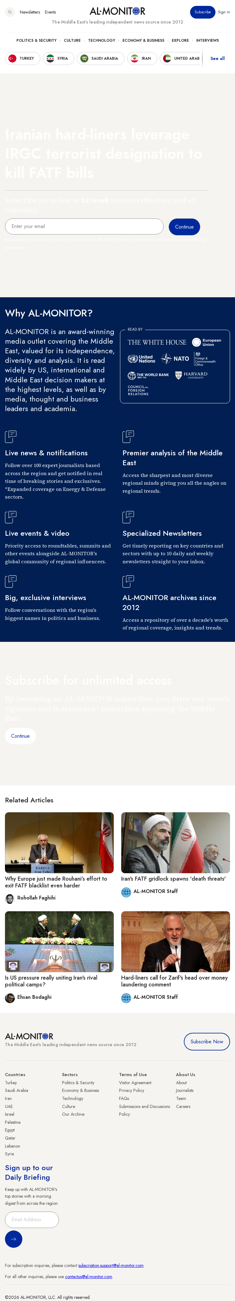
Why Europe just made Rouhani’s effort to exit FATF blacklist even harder (56, 882)
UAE (9, 1106)
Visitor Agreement (135, 1083)
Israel (9, 1114)
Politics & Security (36, 40)
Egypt (10, 1130)
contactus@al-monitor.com (88, 1276)
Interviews (207, 40)
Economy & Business (143, 40)
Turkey (11, 1083)
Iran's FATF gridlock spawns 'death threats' (173, 879)
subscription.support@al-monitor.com (111, 1265)
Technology (101, 40)
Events (50, 12)
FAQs (124, 1098)
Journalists (184, 1090)
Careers (183, 1106)
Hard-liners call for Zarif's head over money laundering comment (174, 981)
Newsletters (30, 12)
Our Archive (73, 1114)
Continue (20, 736)
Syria (9, 1154)
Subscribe (203, 12)
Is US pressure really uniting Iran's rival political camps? (51, 981)
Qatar (10, 1138)
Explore (180, 40)
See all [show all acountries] (218, 58)
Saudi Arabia (16, 1090)
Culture (72, 40)
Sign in (224, 12)
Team (181, 1098)
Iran (8, 1098)
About (181, 1083)
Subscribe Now (207, 1041)
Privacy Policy (131, 1090)
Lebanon (12, 1146)
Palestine (12, 1122)
